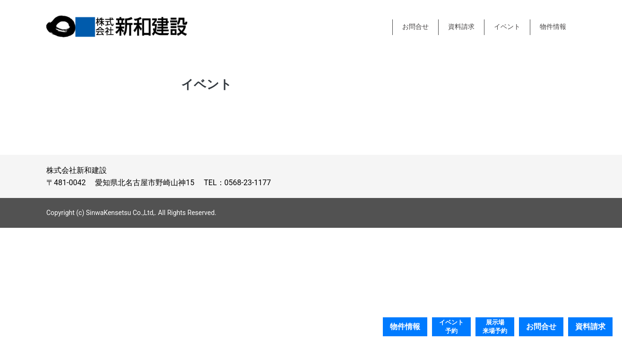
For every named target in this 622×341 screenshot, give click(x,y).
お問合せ (415, 26)
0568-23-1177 (248, 182)
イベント (507, 26)
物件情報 (553, 26)
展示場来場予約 (495, 326)
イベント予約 (451, 326)
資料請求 (461, 26)
